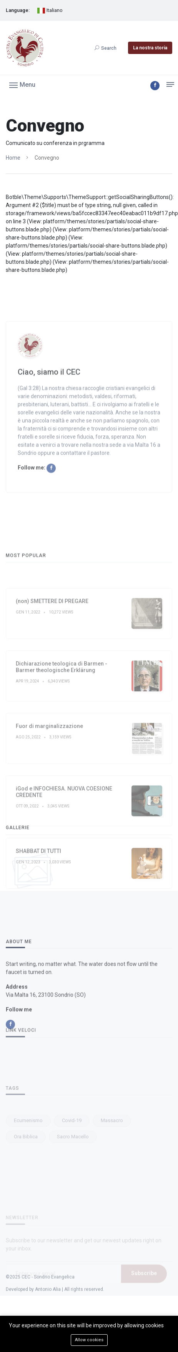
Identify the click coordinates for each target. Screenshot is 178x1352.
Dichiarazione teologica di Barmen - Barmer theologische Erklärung (61, 746)
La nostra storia (150, 48)
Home (13, 158)
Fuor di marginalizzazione (49, 806)
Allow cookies (89, 1339)
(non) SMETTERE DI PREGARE (52, 681)
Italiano (50, 10)
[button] (22, 84)
